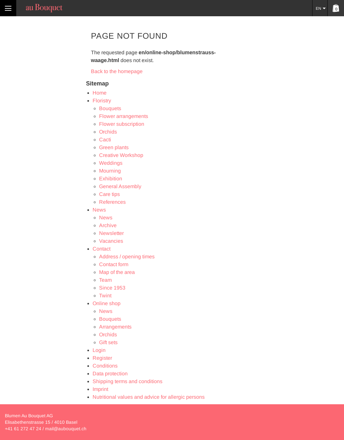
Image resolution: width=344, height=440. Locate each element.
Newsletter (111, 233)
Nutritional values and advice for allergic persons (149, 397)
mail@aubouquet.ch (65, 428)
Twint (105, 295)
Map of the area (117, 272)
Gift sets (108, 342)
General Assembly (120, 186)
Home (100, 93)
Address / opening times (127, 256)
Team (105, 280)
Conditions (105, 366)
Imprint (100, 389)
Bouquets (110, 108)
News (99, 210)
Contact (101, 249)
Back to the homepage (117, 71)
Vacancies (111, 241)
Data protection (110, 373)
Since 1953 (112, 288)
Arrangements (115, 327)
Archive (108, 225)
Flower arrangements (123, 116)
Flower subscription (121, 124)
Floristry (102, 100)
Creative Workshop (121, 155)
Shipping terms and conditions (127, 381)
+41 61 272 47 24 (23, 428)
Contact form (113, 264)
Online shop (107, 303)
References (112, 202)
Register (102, 358)
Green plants (114, 147)
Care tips (109, 194)
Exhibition (110, 178)
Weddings (110, 163)
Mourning (110, 171)
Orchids (108, 132)
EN (318, 8)
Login (99, 350)
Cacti (105, 139)
